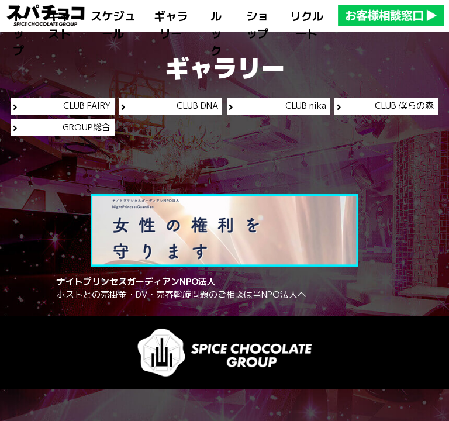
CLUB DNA (169, 105)
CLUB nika (277, 105)
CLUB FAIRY (61, 105)
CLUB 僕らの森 (385, 105)
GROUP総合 (61, 127)
